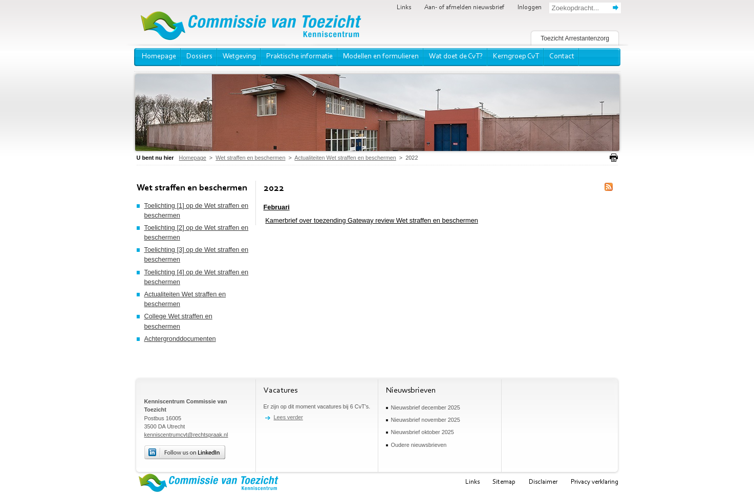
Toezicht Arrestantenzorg (575, 38)
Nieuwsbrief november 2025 (425, 420)
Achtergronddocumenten (180, 338)
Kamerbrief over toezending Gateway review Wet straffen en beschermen (371, 220)
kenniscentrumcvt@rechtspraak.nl (186, 435)
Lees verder (288, 417)
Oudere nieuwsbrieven (419, 445)
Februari (277, 207)
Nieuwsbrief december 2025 (425, 407)
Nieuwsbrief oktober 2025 (422, 432)
